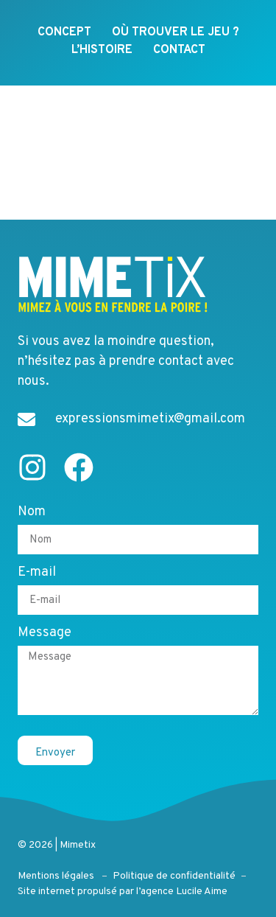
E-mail (37, 574)
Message (44, 634)
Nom (32, 513)
